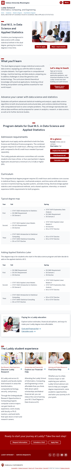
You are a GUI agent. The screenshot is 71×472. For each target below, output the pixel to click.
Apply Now (54, 442)
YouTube (61, 455)
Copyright (45, 468)
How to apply (41, 47)
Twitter (50, 455)
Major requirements (59, 47)
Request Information (20, 442)
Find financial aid (59, 155)
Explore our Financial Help (33, 370)
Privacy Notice (38, 468)
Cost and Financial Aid (30, 329)
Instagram (58, 455)
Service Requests (23, 455)
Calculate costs (59, 160)
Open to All (31, 468)
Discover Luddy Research (7, 370)
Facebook (54, 455)
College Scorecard (23, 468)
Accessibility (14, 468)
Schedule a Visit (39, 442)
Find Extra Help (54, 369)
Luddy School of (18, 9)
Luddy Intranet (7, 455)
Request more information (59, 87)
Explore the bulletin (60, 151)
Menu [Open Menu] (67, 2)
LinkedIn (65, 455)
